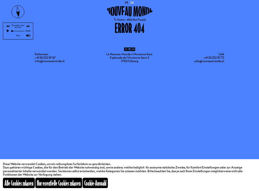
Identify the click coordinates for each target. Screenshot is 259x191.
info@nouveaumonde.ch (50, 61)
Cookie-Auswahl (95, 183)
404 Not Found (136, 19)
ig (129, 49)
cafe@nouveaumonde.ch (209, 61)
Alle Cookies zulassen (19, 183)
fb (126, 49)
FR (127, 2)
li (133, 49)
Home (121, 19)
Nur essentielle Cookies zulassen (58, 183)
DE (132, 2)
